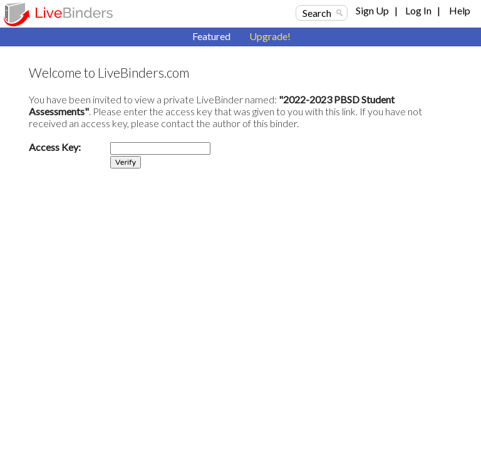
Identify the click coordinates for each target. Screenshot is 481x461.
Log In (418, 10)
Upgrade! (270, 36)
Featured (211, 36)
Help (459, 10)
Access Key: (55, 147)
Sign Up (372, 10)
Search (317, 13)
